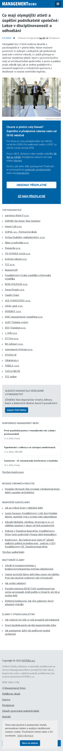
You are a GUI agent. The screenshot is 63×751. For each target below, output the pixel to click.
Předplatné (8, 705)
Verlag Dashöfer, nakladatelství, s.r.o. (25, 237)
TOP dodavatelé (11, 210)
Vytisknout (53, 38)
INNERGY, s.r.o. (13, 311)
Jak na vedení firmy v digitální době (24, 507)
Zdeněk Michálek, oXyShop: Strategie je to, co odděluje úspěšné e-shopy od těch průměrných (29, 523)
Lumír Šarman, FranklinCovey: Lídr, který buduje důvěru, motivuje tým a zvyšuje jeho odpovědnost (31, 515)
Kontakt (6, 716)
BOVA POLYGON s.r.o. (16, 284)
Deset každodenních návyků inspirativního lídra (30, 625)
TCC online (11, 376)
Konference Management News (20, 423)
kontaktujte (23, 173)
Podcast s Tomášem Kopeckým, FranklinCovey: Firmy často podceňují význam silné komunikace (31, 532)
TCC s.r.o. (10, 264)
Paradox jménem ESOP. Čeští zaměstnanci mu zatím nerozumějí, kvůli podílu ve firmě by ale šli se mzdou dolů (32, 592)
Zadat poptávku (16, 410)
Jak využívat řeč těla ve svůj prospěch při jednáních (32, 619)
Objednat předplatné (32, 185)
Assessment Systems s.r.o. (19, 349)
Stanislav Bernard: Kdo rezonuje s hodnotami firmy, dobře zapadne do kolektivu (32, 490)
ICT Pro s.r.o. (12, 338)
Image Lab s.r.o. (13, 226)
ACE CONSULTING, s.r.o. (18, 300)
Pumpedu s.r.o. (13, 248)
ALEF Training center (16, 322)
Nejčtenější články (13, 560)
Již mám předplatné (31, 196)
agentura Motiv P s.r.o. (17, 215)
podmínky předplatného (38, 169)
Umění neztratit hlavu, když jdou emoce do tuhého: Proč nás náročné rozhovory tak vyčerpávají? (32, 576)
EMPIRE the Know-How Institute (23, 220)
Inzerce (6, 699)
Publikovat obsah (11, 693)
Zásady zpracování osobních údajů (20, 710)
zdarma (18, 160)
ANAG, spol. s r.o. (14, 305)
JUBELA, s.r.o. (12, 365)
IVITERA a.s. (28, 660)
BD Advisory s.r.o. (14, 344)
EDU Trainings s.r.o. (15, 327)
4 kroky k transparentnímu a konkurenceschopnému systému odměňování (29, 567)
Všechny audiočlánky (13, 552)
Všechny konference (13, 472)
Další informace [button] (25, 735)
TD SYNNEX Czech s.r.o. (18, 253)
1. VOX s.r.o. (11, 333)
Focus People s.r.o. (15, 289)
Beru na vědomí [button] (30, 743)
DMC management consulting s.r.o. (24, 316)
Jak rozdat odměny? (15, 583)
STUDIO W (10, 354)
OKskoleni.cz (12, 360)
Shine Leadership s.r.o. (17, 242)
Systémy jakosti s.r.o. (16, 259)
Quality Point (12, 295)
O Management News (14, 688)
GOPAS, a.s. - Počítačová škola (21, 231)
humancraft (11, 270)
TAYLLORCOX (12, 371)
